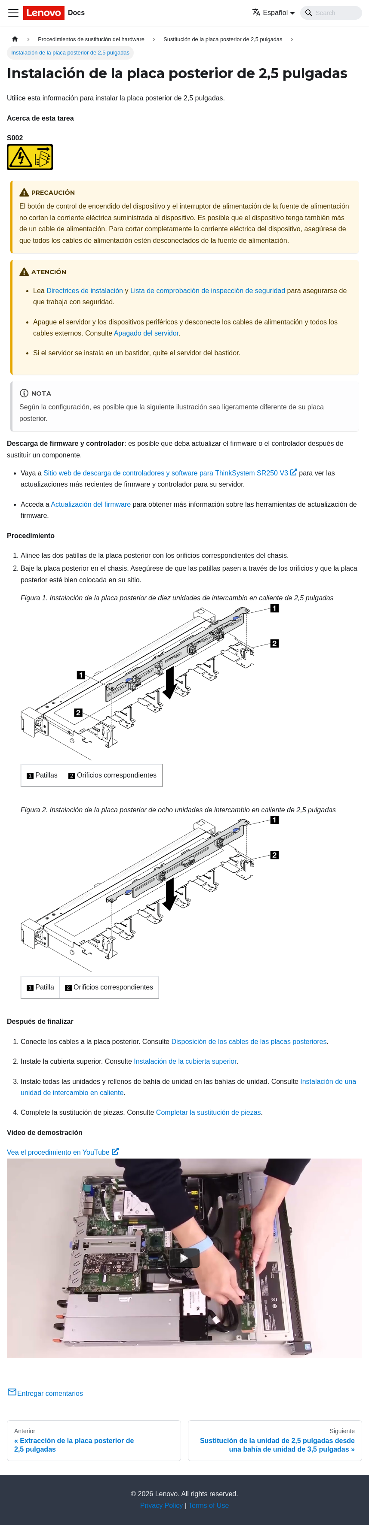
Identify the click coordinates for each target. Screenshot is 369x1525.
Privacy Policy (161, 1505)
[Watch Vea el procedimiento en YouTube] (184, 1258)
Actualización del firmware (91, 504)
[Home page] (15, 39)
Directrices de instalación (84, 290)
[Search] (331, 13)
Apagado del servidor (146, 333)
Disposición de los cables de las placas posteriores (248, 1041)
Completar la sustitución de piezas (208, 1112)
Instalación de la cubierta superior (185, 1061)
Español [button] (270, 12)
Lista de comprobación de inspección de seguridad (207, 290)
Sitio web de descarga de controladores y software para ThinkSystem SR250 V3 (170, 473)
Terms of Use (208, 1505)
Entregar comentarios (45, 1393)
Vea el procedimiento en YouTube (63, 1152)
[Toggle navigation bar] (13, 12)
